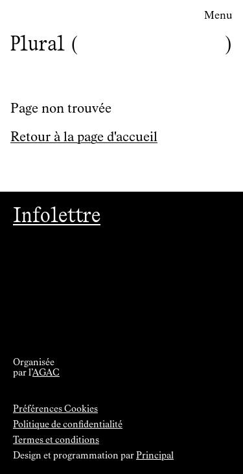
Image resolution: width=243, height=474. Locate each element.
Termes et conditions (56, 440)
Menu (218, 16)
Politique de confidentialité (67, 424)
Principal (155, 455)
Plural (37, 43)
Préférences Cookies (55, 409)
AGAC (46, 373)
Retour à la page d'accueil (83, 137)
